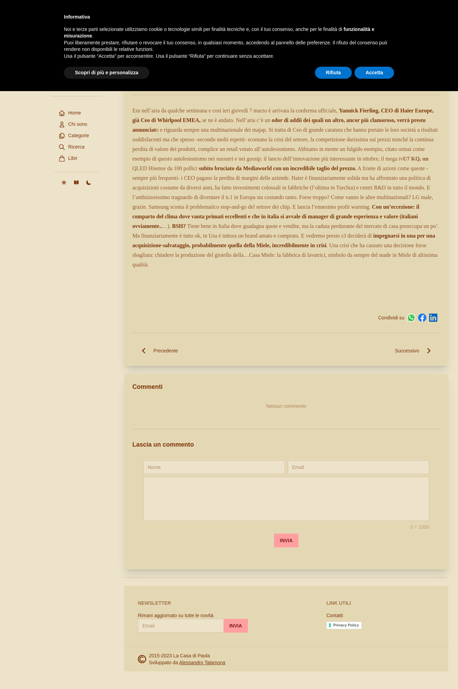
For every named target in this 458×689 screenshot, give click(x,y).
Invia (286, 540)
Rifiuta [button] (333, 670)
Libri (67, 158)
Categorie (73, 135)
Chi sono (72, 124)
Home (69, 113)
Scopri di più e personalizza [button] (106, 670)
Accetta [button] (374, 670)
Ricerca (71, 147)
